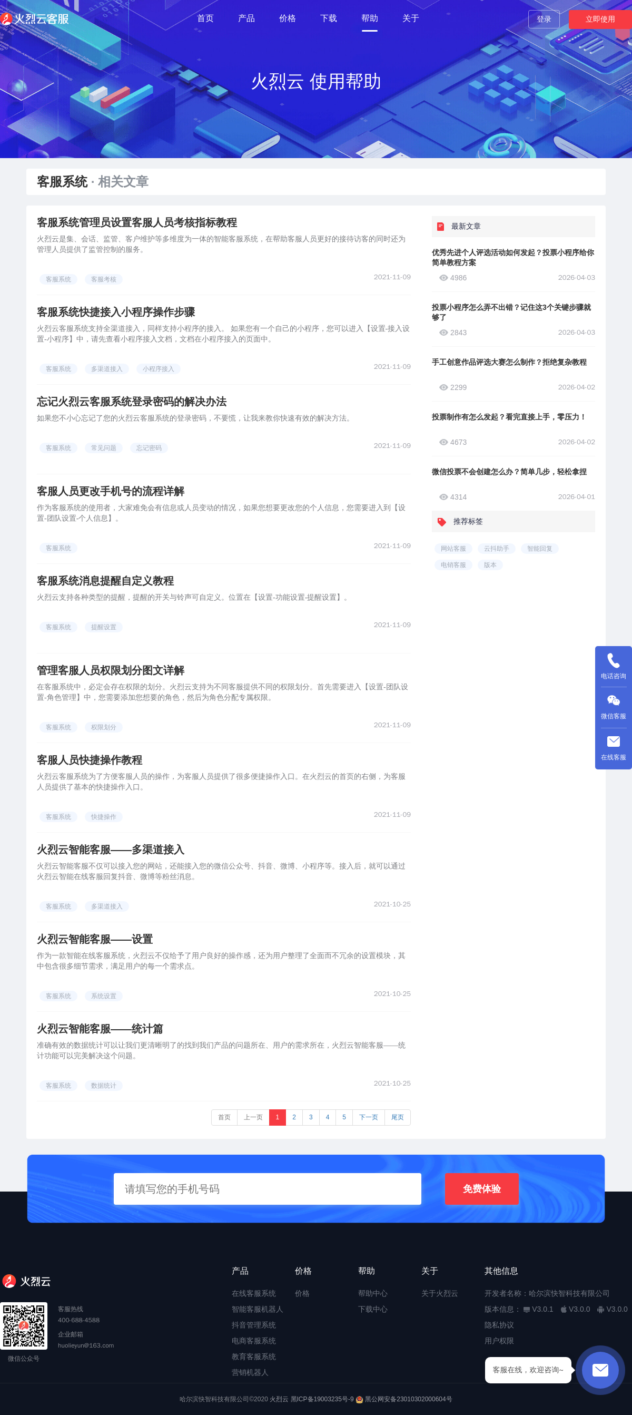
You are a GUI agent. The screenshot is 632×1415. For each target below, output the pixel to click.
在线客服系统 (254, 1293)
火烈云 (279, 1399)
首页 (205, 18)
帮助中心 (373, 1293)
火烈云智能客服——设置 (95, 939)
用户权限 (499, 1340)
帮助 (369, 18)
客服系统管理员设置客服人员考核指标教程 (137, 222)
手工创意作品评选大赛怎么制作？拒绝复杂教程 (509, 362)
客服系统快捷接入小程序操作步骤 (116, 312)
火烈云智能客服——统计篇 (100, 1029)
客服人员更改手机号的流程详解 (110, 491)
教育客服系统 (254, 1356)
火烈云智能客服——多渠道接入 (110, 849)
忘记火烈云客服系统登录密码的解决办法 (131, 401)
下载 (328, 18)
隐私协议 (499, 1325)
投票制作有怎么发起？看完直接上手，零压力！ (509, 417)
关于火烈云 (439, 1293)
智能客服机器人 (257, 1309)
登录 (544, 19)
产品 (246, 18)
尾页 (397, 1117)
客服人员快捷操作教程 (89, 760)
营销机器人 (250, 1372)
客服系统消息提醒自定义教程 (105, 581)
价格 (287, 18)
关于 (410, 18)
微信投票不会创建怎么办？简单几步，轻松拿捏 (509, 471)
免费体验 (482, 1189)
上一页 (253, 1117)
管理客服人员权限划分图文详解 (110, 670)
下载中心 (373, 1309)
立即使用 (600, 19)
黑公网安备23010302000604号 (408, 1399)
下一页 (368, 1117)
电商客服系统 (254, 1340)
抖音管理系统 (254, 1325)
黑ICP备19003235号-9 (322, 1399)
